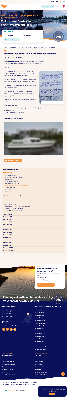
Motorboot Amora (40, 333)
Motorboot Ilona (39, 331)
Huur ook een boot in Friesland (13, 160)
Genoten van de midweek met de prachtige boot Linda (17, 206)
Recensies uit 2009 (8, 248)
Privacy (27, 384)
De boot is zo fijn (8, 191)
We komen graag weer (9, 187)
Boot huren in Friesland (47, 272)
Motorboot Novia (40, 320)
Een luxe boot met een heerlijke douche (13, 210)
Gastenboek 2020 (7, 219)
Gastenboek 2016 (7, 229)
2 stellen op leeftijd (9, 179)
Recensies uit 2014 (7, 235)
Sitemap (33, 384)
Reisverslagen (38, 369)
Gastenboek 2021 (7, 216)
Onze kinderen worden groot (11, 189)
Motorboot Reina (40, 312)
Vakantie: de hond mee (7, 369)
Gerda (20, 57)
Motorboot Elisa (39, 328)
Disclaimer (6, 384)
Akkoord (52, 394)
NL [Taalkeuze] (64, 1)
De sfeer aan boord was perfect (11, 204)
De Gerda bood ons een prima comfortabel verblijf (16, 198)
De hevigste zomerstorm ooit (11, 194)
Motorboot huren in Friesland (9, 359)
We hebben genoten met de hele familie (14, 196)
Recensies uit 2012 (7, 240)
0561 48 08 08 (6, 321)
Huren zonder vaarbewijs (8, 361)
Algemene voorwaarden (17, 384)
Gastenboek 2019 (7, 222)
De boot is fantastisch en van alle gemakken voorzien (17, 200)
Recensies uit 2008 (8, 250)
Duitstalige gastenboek (10, 175)
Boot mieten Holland (40, 374)
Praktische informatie (7, 367)
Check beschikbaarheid (12, 39)
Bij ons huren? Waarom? (40, 367)
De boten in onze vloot (41, 347)
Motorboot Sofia (39, 336)
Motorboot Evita (39, 326)
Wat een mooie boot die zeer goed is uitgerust (15, 202)
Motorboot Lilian (39, 318)
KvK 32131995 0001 (7, 316)
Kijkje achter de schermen (8, 374)
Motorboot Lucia (39, 310)
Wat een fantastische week (11, 181)
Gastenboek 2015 (7, 232)
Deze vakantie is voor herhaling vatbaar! (14, 208)
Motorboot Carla (39, 315)
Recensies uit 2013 (7, 237)
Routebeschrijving (39, 364)
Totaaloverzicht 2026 (41, 349)
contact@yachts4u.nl (8, 323)
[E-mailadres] (60, 2)
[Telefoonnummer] (53, 2)
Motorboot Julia (39, 339)
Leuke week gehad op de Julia (11, 183)
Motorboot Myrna (40, 323)
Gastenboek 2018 (7, 224)
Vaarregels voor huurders (41, 372)
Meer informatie (52, 391)
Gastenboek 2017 (7, 227)
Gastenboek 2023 (7, 172)
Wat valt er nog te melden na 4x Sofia (13, 177)
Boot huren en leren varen (8, 364)
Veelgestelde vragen (40, 359)
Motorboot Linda (39, 341)
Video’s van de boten (41, 344)
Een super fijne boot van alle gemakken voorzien (16, 185)
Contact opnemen (39, 361)
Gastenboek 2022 (7, 214)
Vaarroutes (5, 372)
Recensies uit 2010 (7, 245)
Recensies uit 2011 (7, 242)
